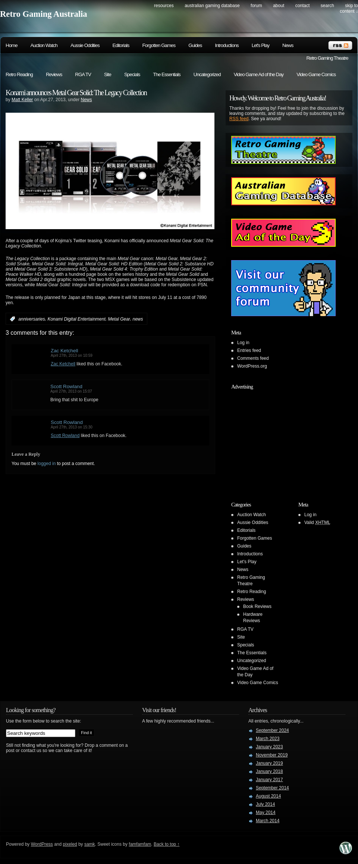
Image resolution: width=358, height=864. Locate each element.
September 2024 (272, 730)
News (287, 45)
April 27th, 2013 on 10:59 (71, 355)
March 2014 (267, 820)
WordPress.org (252, 366)
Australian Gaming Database (212, 5)
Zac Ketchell (64, 350)
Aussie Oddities (85, 45)
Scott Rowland (66, 386)
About (278, 5)
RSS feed (238, 118)
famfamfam (140, 844)
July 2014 (265, 804)
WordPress (42, 844)
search (327, 5)
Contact (302, 5)
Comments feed (253, 358)
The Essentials (166, 74)
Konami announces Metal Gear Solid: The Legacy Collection (76, 92)
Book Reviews (257, 606)
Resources (164, 5)
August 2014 (268, 796)
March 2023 (267, 738)
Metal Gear (119, 319)
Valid (317, 522)
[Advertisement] (277, 439)
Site (107, 74)
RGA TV (83, 74)
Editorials (121, 45)
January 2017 (269, 779)
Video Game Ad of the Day (259, 74)
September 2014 (272, 787)
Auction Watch (44, 45)
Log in (243, 342)
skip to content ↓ (349, 8)
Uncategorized (207, 74)
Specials (132, 74)
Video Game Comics (316, 74)
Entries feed (249, 350)
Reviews (54, 74)
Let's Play (260, 45)
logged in (47, 463)
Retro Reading (19, 74)
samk (89, 844)
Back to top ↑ (166, 844)
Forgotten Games (158, 45)
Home (12, 45)
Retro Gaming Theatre (327, 58)
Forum (256, 5)
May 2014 (266, 812)
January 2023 (269, 746)
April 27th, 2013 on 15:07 (71, 391)
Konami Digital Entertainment (76, 319)
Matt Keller (22, 99)
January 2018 (269, 771)
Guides (195, 45)
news (138, 319)
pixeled (70, 844)
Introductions (226, 45)
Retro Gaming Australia (43, 14)
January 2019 (269, 763)
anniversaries (31, 319)
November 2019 (272, 755)
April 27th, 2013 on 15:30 (71, 427)
